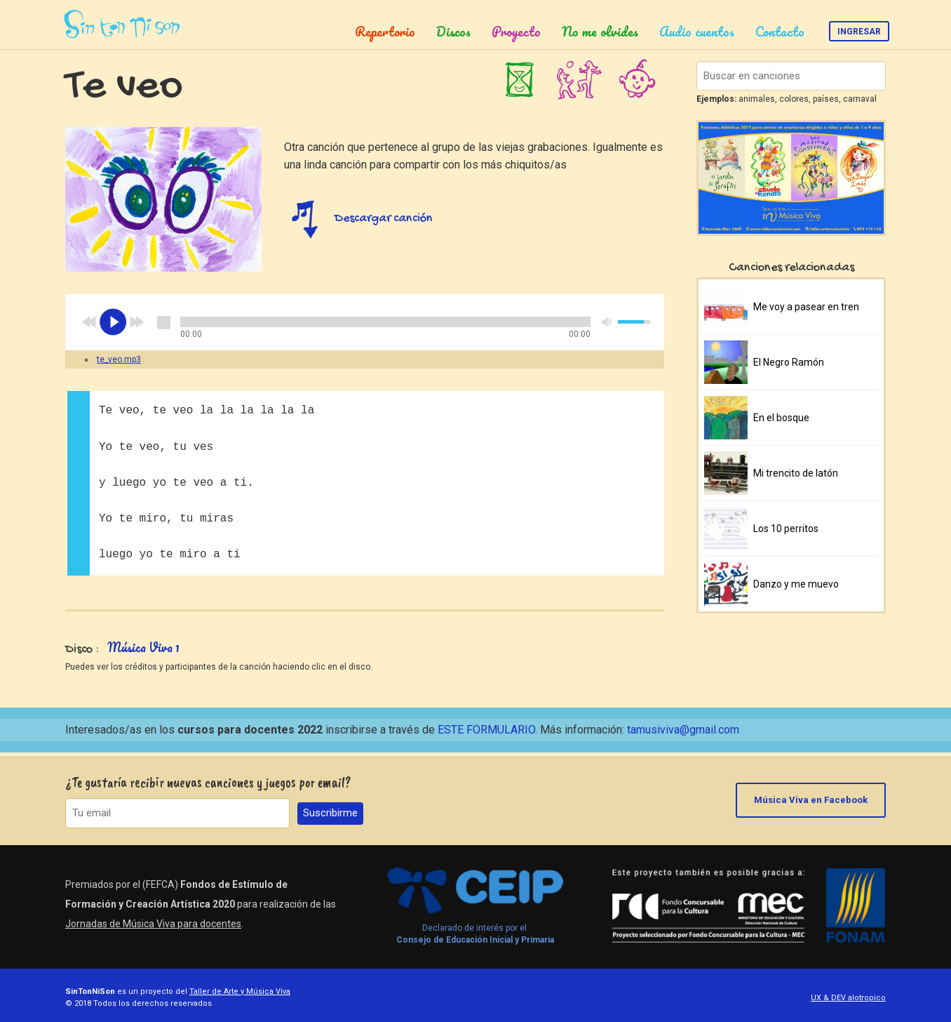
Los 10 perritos (785, 528)
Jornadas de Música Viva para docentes (153, 921)
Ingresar (859, 31)
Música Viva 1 (143, 647)
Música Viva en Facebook (811, 797)
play (113, 322)
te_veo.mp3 (119, 359)
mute (607, 322)
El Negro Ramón (788, 362)
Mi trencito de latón (795, 473)
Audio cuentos (696, 31)
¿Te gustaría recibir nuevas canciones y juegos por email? (208, 779)
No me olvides (600, 31)
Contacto (779, 31)
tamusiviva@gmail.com (683, 729)
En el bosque (781, 417)
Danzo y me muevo (796, 584)
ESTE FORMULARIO (486, 729)
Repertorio (385, 31)
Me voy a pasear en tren (806, 306)
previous (89, 322)
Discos (453, 31)
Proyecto (516, 31)
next (137, 322)
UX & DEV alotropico (848, 995)
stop (163, 322)
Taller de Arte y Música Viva (239, 988)
